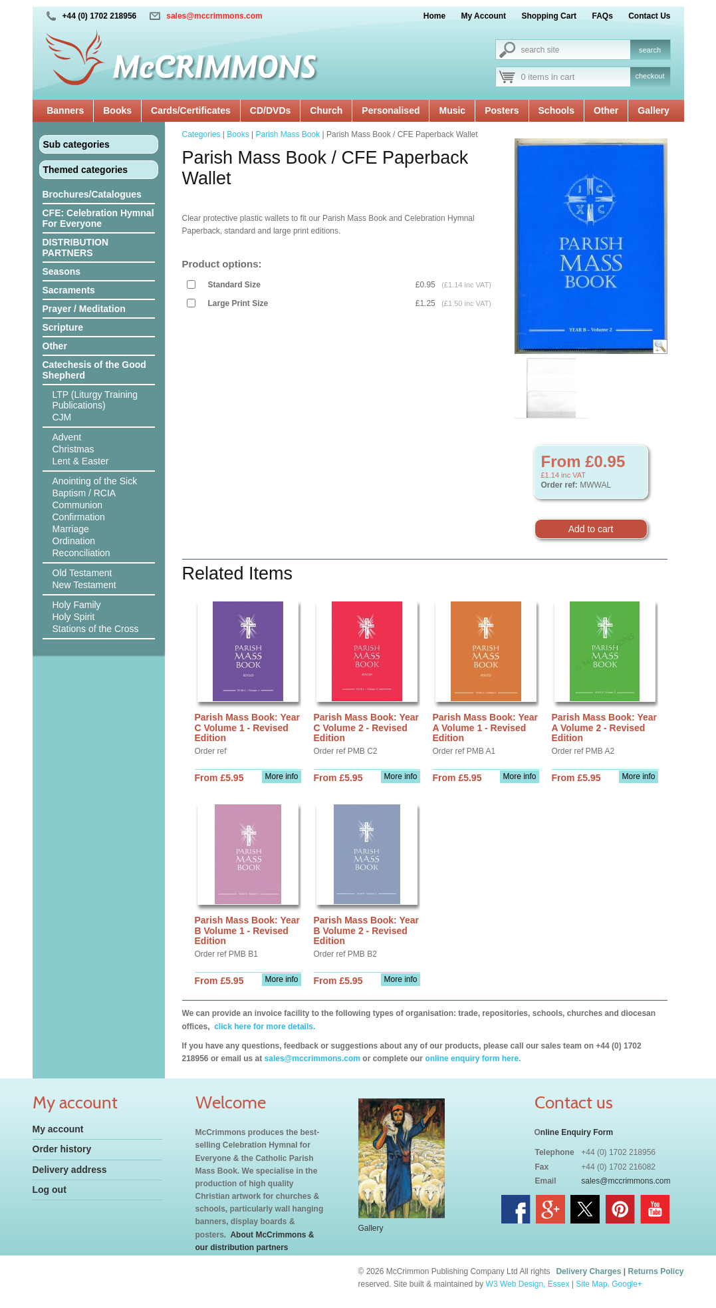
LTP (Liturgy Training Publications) (95, 399)
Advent (67, 437)
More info (281, 776)
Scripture (63, 327)
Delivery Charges (588, 1271)
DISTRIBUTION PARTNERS (76, 247)
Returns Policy (655, 1271)
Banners (65, 110)
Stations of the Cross (96, 628)
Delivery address (70, 1169)
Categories (201, 134)
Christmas (73, 449)
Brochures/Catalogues (92, 194)
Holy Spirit (74, 616)
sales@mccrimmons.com (214, 16)
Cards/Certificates (191, 110)
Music (452, 110)
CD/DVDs (270, 110)
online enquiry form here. (473, 1058)
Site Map (591, 1284)
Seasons (62, 271)
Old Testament (82, 573)
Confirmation (79, 517)
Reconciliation (81, 553)
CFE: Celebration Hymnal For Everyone (98, 218)
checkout (649, 76)
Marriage (71, 529)
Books (117, 110)
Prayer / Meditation (84, 308)
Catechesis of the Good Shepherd (94, 370)
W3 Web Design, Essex (528, 1284)
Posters (502, 110)
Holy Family (77, 604)
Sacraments (69, 290)
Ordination (74, 541)
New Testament (84, 584)
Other (606, 110)
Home (434, 16)
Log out (49, 1189)
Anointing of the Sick (95, 481)
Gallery (653, 110)
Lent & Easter (81, 461)
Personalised (390, 110)
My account (58, 1129)
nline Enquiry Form (576, 1132)
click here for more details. (263, 1026)
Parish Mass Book (287, 134)
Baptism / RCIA (84, 493)
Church (326, 110)
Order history (62, 1149)
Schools (556, 110)
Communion (77, 505)
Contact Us (649, 16)
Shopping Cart (548, 16)
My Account (484, 16)
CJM (62, 417)
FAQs (602, 16)
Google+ (627, 1284)
